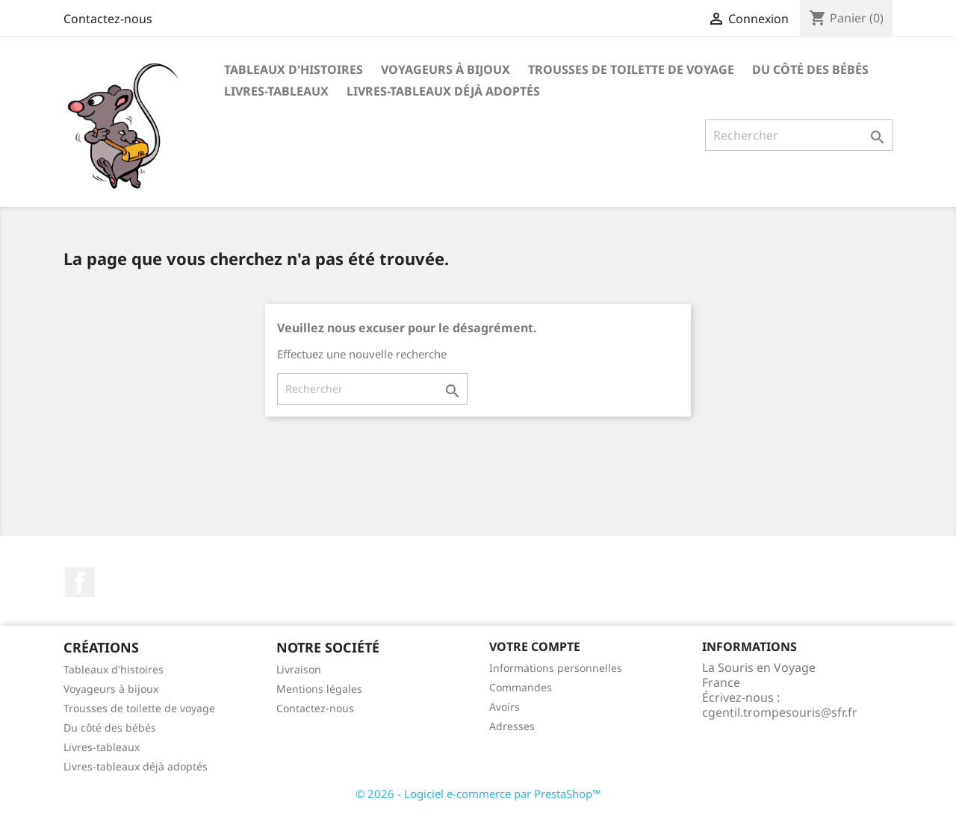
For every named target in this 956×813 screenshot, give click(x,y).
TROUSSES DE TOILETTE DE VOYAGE (631, 69)
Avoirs (504, 707)
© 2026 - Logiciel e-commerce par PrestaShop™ (478, 793)
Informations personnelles (555, 668)
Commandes (520, 687)
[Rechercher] (799, 135)
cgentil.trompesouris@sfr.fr (779, 712)
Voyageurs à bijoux (110, 689)
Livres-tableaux (276, 91)
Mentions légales (319, 689)
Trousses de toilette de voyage (139, 708)
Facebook (80, 582)
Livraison (298, 669)
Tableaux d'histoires (113, 669)
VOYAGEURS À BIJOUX (445, 69)
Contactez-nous (107, 18)
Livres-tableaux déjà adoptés (443, 91)
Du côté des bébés (810, 69)
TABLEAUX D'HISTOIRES (293, 69)
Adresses (512, 726)
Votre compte (534, 646)
